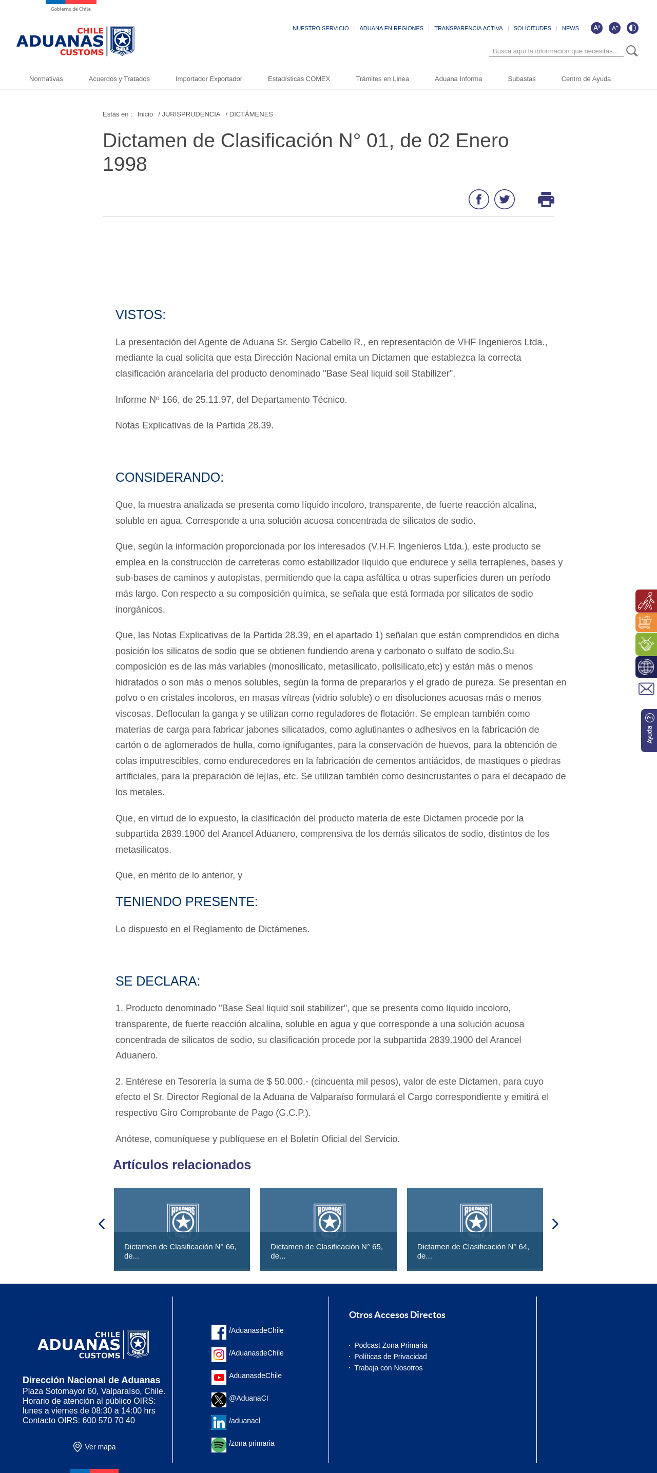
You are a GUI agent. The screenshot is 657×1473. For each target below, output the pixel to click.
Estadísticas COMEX (299, 79)
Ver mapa (100, 1447)
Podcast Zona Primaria (390, 1345)
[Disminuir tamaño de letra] (614, 28)
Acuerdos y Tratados (119, 79)
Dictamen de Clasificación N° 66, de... (180, 1251)
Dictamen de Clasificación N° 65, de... (326, 1251)
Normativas (46, 79)
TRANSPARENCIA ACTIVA (468, 28)
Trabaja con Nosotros (388, 1368)
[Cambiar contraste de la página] (632, 28)
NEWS (570, 28)
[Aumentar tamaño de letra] (596, 28)
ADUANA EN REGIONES (391, 28)
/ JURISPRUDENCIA (189, 114)
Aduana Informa (458, 79)
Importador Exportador (209, 79)
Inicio (145, 114)
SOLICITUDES (532, 28)
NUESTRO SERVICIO (321, 28)
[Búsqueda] (556, 51)
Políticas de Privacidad (390, 1356)
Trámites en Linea (382, 79)
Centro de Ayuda (586, 79)
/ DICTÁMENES (249, 114)
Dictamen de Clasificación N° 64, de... (473, 1251)
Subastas (522, 79)
